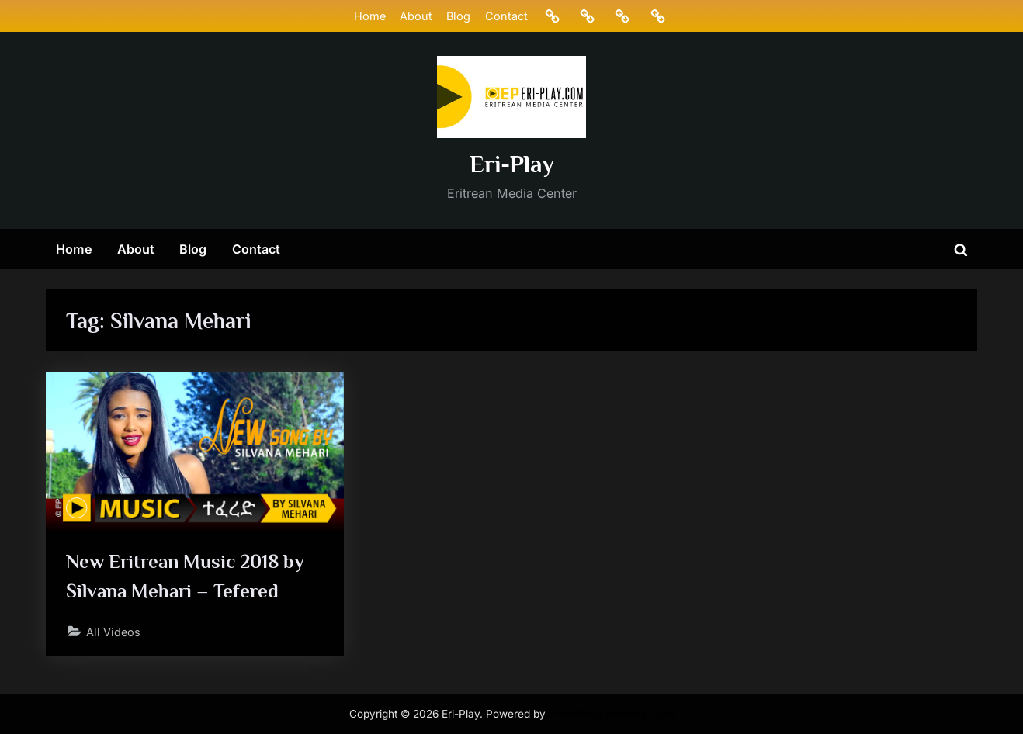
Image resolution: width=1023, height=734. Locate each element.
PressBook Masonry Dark (611, 714)
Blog (458, 16)
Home (370, 16)
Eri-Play (512, 164)
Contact (506, 16)
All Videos (113, 632)
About (416, 16)
